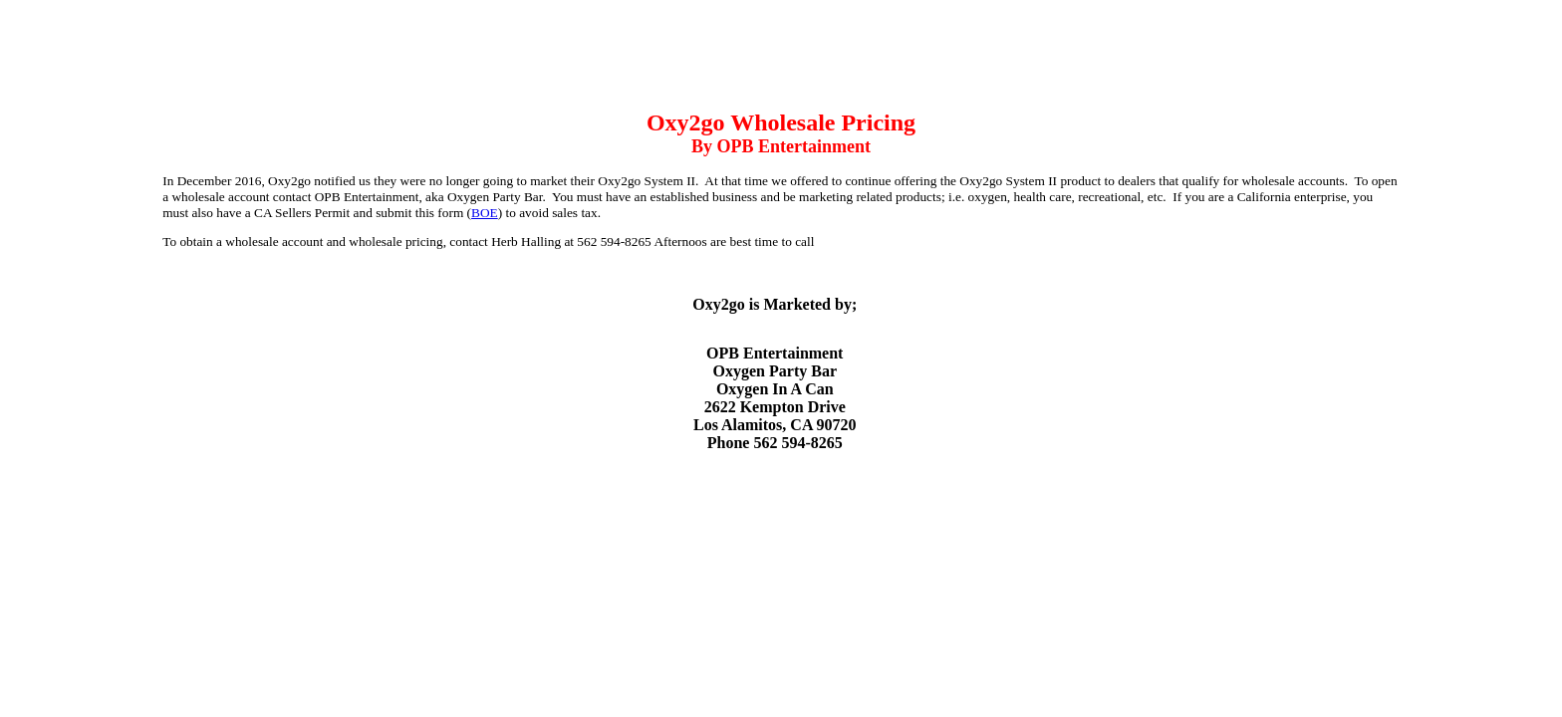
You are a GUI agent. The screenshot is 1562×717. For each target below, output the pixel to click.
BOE (484, 212)
